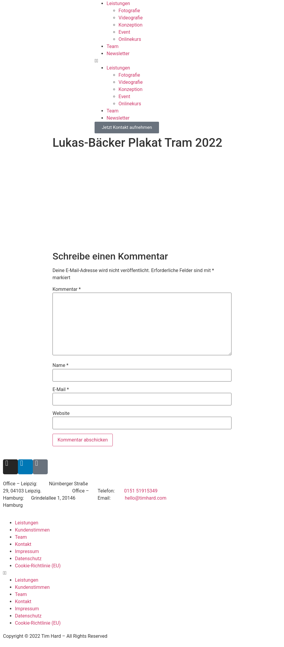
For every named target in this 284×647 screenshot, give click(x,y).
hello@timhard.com (145, 498)
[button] (189, 60)
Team (112, 46)
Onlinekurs (129, 39)
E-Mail (61, 389)
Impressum (27, 551)
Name (61, 365)
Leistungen (118, 3)
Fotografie (129, 10)
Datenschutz (28, 558)
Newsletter (117, 53)
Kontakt (23, 544)
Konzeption (130, 25)
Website (61, 413)
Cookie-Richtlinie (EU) (38, 566)
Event (124, 32)
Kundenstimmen (32, 530)
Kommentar (67, 289)
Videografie (130, 18)
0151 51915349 (141, 491)
